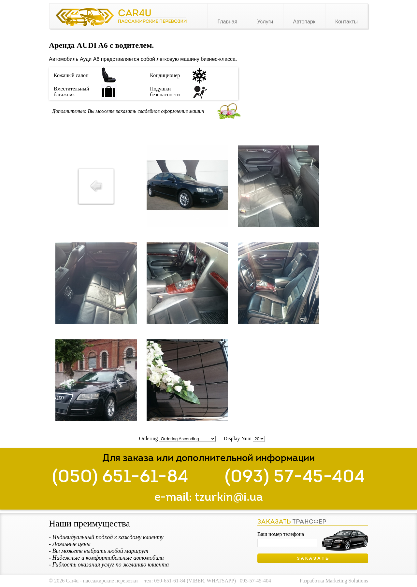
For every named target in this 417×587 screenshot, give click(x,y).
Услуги (265, 21)
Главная (227, 21)
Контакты (346, 21)
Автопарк (304, 21)
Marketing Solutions (346, 580)
